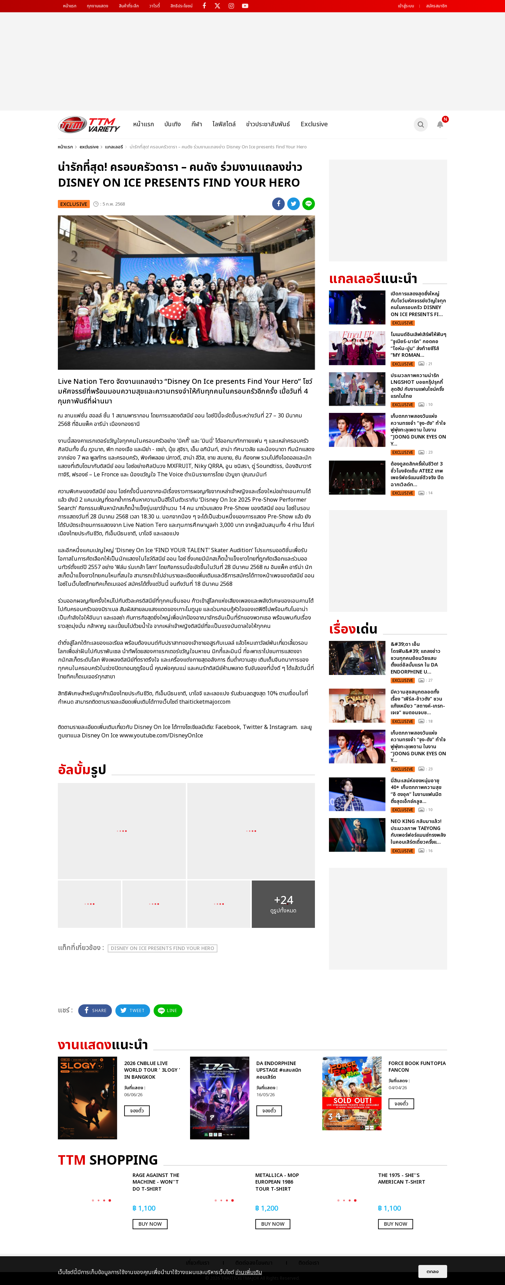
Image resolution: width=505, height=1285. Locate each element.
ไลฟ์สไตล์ (224, 124)
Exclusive (314, 124)
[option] (120, 1098)
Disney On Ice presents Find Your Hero (162, 948)
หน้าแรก (69, 6)
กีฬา (196, 124)
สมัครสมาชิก (436, 6)
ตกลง (433, 1271)
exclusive (89, 147)
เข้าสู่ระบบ (406, 6)
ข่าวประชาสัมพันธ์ (268, 124)
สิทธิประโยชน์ (181, 6)
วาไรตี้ (154, 6)
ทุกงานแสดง (97, 6)
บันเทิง (172, 124)
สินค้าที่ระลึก (129, 6)
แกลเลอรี (114, 147)
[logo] (89, 125)
